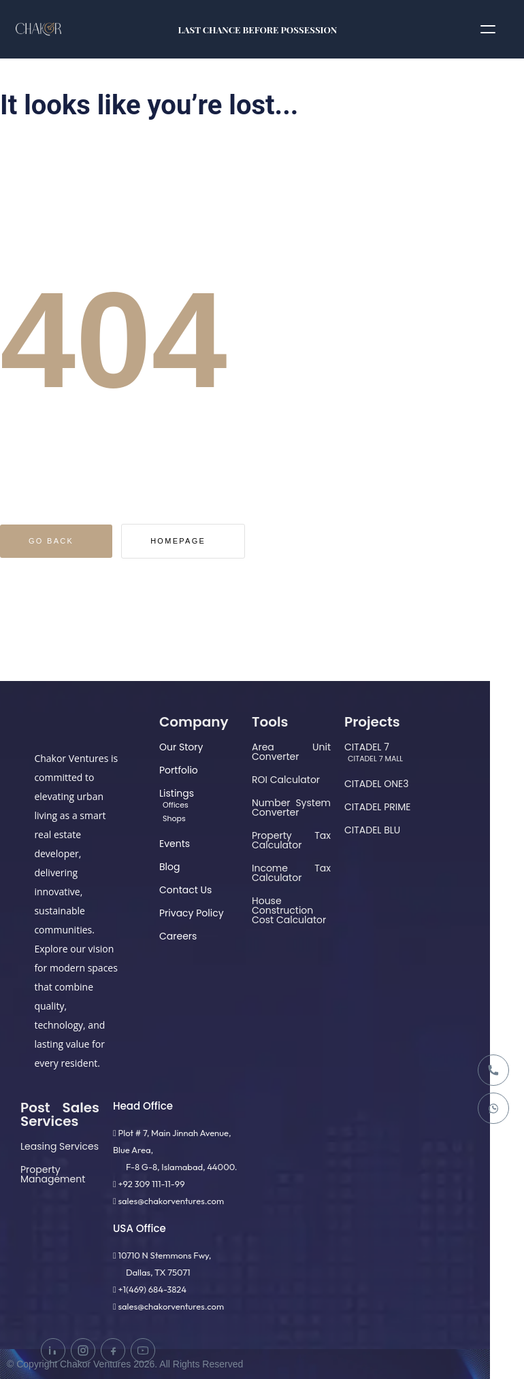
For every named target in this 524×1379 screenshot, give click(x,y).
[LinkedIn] (53, 1350)
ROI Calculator (286, 779)
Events (174, 843)
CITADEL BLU (372, 830)
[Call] (493, 1070)
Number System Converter (291, 807)
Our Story (181, 747)
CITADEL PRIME (377, 807)
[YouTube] (143, 1350)
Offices (176, 804)
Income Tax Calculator (291, 872)
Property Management (52, 1174)
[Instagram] (83, 1350)
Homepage (207, 541)
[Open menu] (488, 29)
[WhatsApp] (493, 1108)
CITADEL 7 (366, 747)
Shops (174, 818)
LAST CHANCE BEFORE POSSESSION (257, 29)
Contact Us (185, 890)
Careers (178, 936)
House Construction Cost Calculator (289, 910)
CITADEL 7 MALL (375, 758)
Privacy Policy (191, 913)
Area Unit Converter (291, 751)
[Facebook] (113, 1350)
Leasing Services (59, 1146)
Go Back (60, 541)
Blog (169, 867)
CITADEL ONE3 (376, 784)
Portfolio (178, 770)
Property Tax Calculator (291, 840)
